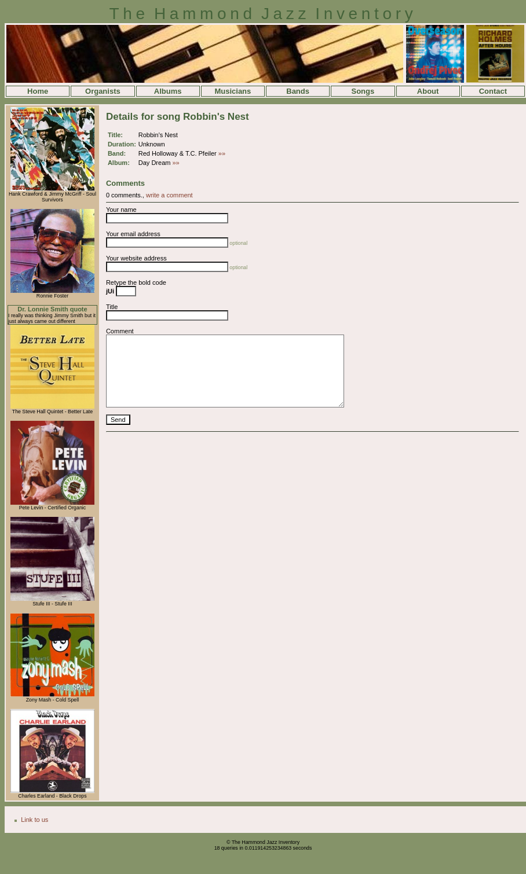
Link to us (34, 819)
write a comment (169, 195)
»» (221, 153)
